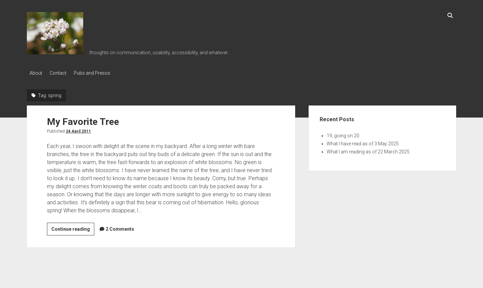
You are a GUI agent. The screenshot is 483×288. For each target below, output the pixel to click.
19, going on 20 (343, 134)
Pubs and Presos (97, 73)
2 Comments (120, 227)
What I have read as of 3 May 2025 (363, 142)
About (36, 73)
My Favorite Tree (83, 120)
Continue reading (72, 228)
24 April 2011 (78, 129)
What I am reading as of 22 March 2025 (368, 150)
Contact (60, 73)
